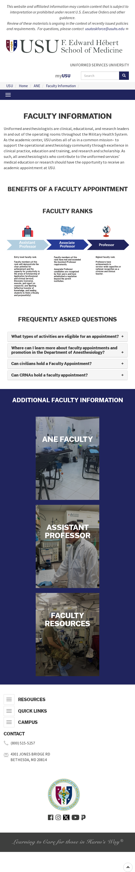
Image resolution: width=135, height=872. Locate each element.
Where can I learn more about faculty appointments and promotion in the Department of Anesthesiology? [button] (64, 350)
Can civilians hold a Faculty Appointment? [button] (51, 364)
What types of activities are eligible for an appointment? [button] (65, 336)
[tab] (67, 337)
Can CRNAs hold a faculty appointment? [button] (49, 375)
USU (9, 85)
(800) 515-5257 (23, 743)
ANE (37, 85)
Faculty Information (61, 85)
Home (23, 85)
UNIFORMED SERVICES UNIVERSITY (99, 64)
